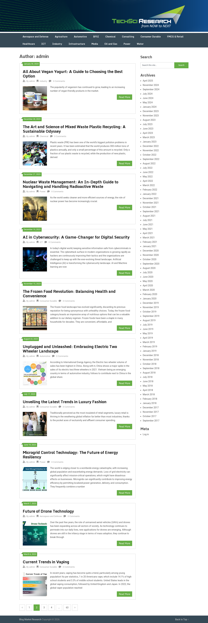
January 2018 (150, 403)
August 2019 (149, 320)
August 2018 (149, 372)
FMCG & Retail (175, 36)
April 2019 (148, 338)
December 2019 (151, 303)
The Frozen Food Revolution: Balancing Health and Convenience (69, 293)
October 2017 (149, 416)
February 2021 (150, 242)
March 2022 (149, 185)
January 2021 (150, 246)
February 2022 (150, 189)
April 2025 (148, 80)
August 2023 (149, 120)
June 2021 (148, 224)
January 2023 (150, 141)
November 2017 (151, 412)
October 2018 (149, 364)
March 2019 (149, 342)
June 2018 (148, 381)
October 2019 (149, 311)
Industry (57, 44)
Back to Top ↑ (182, 619)
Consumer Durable (151, 36)
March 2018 (149, 394)
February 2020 (150, 294)
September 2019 (151, 316)
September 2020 (151, 263)
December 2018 (151, 355)
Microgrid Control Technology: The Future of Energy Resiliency (70, 454)
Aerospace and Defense (35, 36)
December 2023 (151, 111)
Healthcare (29, 44)
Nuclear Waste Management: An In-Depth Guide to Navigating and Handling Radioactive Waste (70, 184)
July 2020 (147, 272)
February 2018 (150, 399)
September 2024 (151, 89)
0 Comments (59, 81)
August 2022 (149, 163)
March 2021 (149, 237)
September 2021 (151, 211)
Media (94, 44)
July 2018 (147, 377)
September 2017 (151, 420)
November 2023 (151, 115)
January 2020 (150, 298)
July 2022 (147, 168)
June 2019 (148, 329)
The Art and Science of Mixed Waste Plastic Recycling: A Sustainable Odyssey (74, 128)
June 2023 (148, 128)
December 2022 (151, 146)
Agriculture (61, 36)
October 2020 (149, 259)
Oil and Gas (110, 44)
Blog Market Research (30, 619)
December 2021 (151, 198)
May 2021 (148, 229)
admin (32, 81)
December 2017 (151, 407)
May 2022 (148, 176)
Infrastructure (77, 44)
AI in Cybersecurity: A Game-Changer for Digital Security (76, 237)
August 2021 (149, 215)
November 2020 (151, 255)
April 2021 (148, 233)
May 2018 (148, 385)
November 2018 (151, 359)
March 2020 (149, 290)
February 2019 (150, 346)
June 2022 (148, 172)
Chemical (110, 36)
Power (127, 44)
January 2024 (150, 107)
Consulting (128, 36)
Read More (124, 97)
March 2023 (149, 137)
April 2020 (148, 285)
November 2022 (151, 150)
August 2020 (149, 268)
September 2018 (151, 368)
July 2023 (147, 124)
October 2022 (149, 154)
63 (67, 607)
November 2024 (151, 85)
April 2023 (148, 133)
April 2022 (148, 181)
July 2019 (147, 324)
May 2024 (148, 102)
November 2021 (151, 202)
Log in (146, 434)
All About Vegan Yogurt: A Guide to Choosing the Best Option (73, 73)
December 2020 (151, 250)
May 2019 (148, 333)
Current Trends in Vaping (46, 562)
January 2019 (150, 351)
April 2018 (148, 390)
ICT (43, 44)
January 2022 (150, 194)
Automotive (80, 36)
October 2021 (149, 207)
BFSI (96, 36)
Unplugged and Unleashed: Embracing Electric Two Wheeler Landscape (70, 348)
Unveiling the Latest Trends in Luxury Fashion (65, 401)
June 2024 (148, 98)
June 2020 (148, 277)
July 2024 (147, 93)
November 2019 (151, 307)
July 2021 (147, 220)
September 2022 (151, 159)
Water (140, 44)
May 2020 (148, 281)
